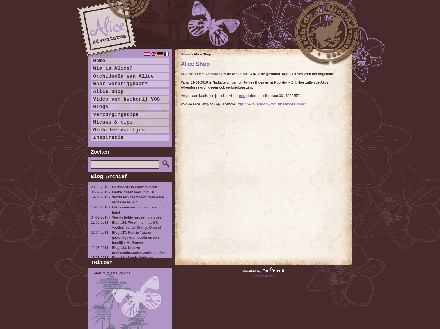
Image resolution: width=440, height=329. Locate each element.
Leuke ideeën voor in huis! (133, 192)
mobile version (263, 276)
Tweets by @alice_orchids (110, 273)
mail (242, 96)
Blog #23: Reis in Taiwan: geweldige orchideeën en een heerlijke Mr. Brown (135, 238)
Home (185, 54)
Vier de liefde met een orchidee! (137, 217)
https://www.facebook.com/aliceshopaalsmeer (271, 104)
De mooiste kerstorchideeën (134, 187)
